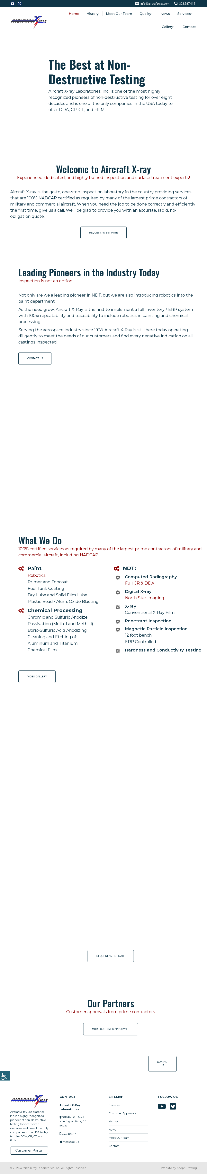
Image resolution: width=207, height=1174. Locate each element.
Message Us (71, 1141)
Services (114, 1105)
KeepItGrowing (187, 1168)
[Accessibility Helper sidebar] (5, 1075)
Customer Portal (29, 1150)
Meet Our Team (119, 1137)
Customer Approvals (122, 1113)
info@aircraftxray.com (152, 4)
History (113, 1121)
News (112, 1129)
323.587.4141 (185, 4)
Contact (114, 1145)
